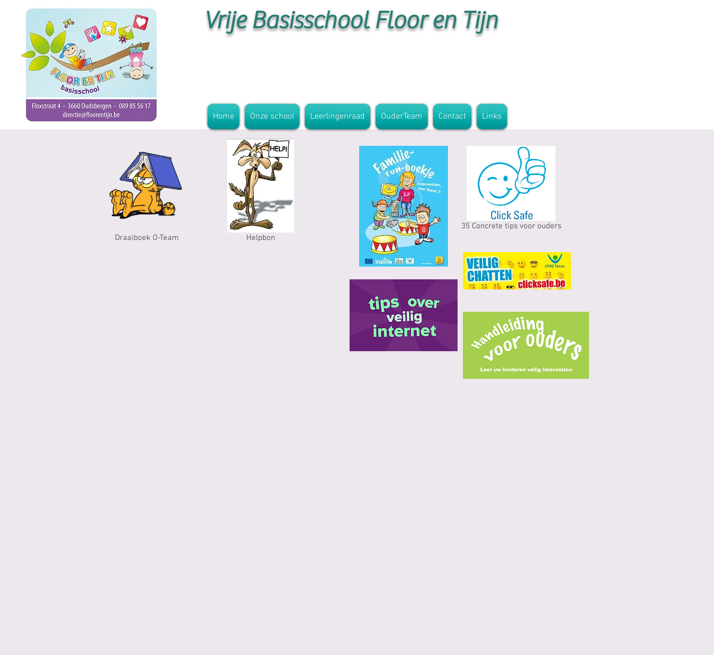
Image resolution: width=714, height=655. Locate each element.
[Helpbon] (261, 192)
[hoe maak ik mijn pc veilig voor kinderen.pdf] (403, 316)
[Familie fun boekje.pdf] (403, 207)
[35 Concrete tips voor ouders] (511, 190)
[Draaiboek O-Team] (146, 192)
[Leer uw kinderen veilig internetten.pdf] (526, 346)
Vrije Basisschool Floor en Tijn (350, 20)
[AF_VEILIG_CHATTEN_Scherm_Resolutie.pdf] (517, 272)
